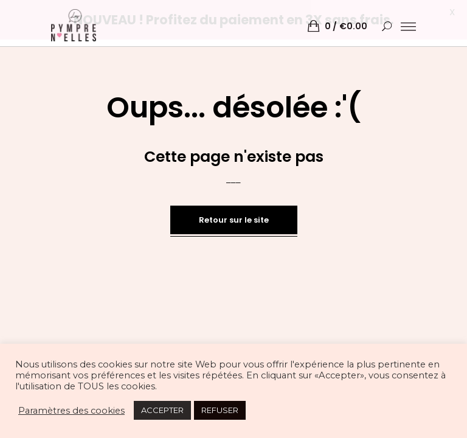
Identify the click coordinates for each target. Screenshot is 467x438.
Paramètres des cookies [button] (71, 410)
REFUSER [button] (219, 410)
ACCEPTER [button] (162, 410)
